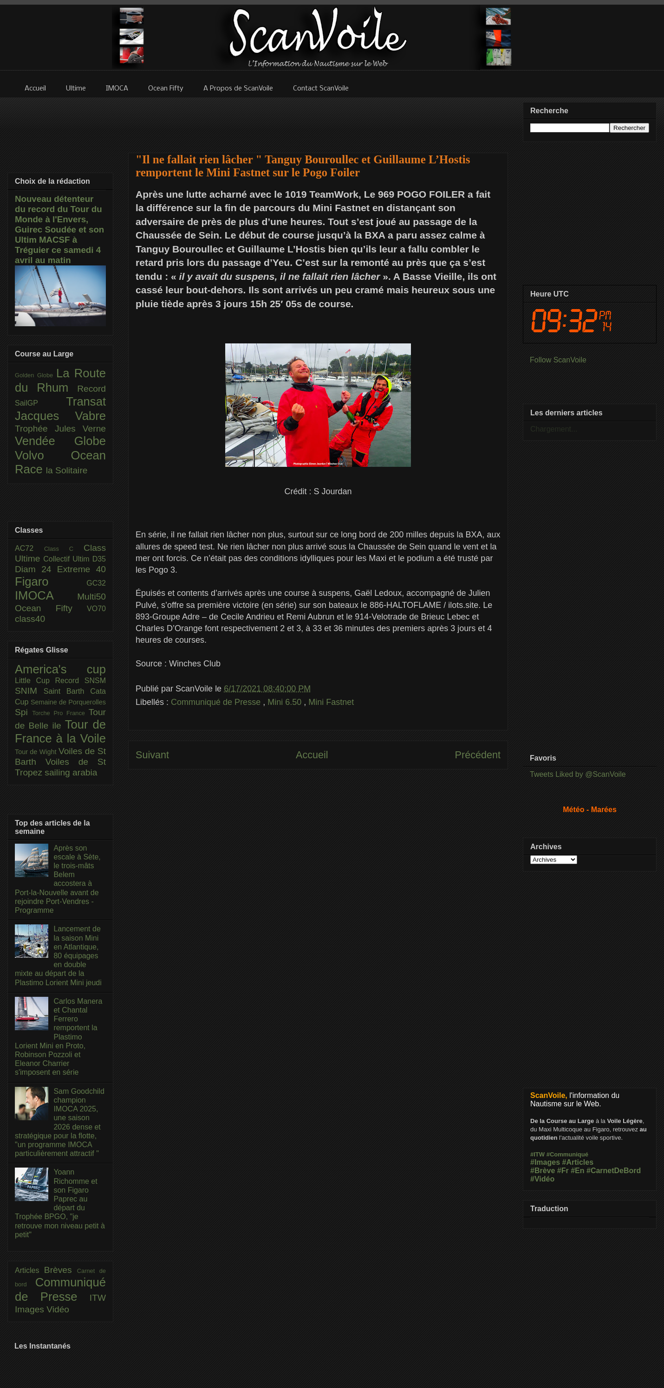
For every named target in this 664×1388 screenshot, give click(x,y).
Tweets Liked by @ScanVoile (578, 774)
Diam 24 (36, 569)
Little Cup (35, 680)
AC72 (29, 548)
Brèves (60, 1270)
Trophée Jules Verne (60, 428)
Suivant (152, 755)
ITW (98, 1298)
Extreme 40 (81, 569)
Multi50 (91, 596)
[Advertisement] (318, 119)
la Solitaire (67, 470)
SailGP (40, 403)
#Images (545, 1162)
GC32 (96, 583)
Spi (23, 712)
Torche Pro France (60, 713)
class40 (30, 619)
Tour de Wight (37, 751)
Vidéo (57, 1309)
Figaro (50, 581)
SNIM (29, 691)
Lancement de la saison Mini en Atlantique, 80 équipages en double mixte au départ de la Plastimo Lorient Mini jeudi (58, 955)
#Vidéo (542, 1179)
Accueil (312, 755)
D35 (99, 559)
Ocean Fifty (51, 608)
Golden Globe (35, 375)
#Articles (578, 1162)
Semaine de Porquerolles (68, 702)
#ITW (537, 1154)
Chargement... (553, 429)
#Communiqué (567, 1154)
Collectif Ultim (67, 559)
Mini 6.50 (285, 702)
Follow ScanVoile (558, 360)
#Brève (542, 1171)
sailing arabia (71, 772)
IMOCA (46, 595)
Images (30, 1309)
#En (577, 1171)
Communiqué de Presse (217, 702)
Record (91, 389)
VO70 (96, 609)
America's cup (60, 669)
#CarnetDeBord (613, 1171)
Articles (29, 1270)
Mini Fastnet (331, 702)
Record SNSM (80, 680)
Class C (64, 548)
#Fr (563, 1171)
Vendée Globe (60, 440)
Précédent (478, 755)
